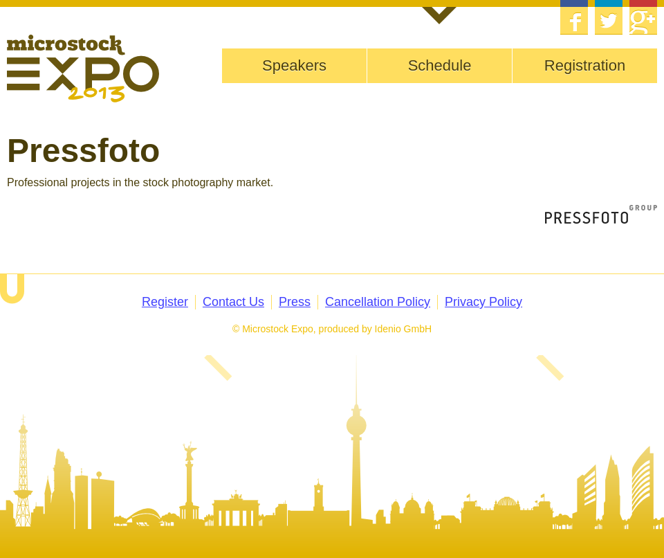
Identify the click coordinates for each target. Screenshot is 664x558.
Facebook (574, 17)
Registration (584, 65)
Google (643, 17)
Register (165, 302)
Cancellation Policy (377, 302)
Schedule (440, 65)
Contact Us (233, 302)
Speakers (294, 65)
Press (295, 302)
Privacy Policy (483, 302)
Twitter (608, 17)
